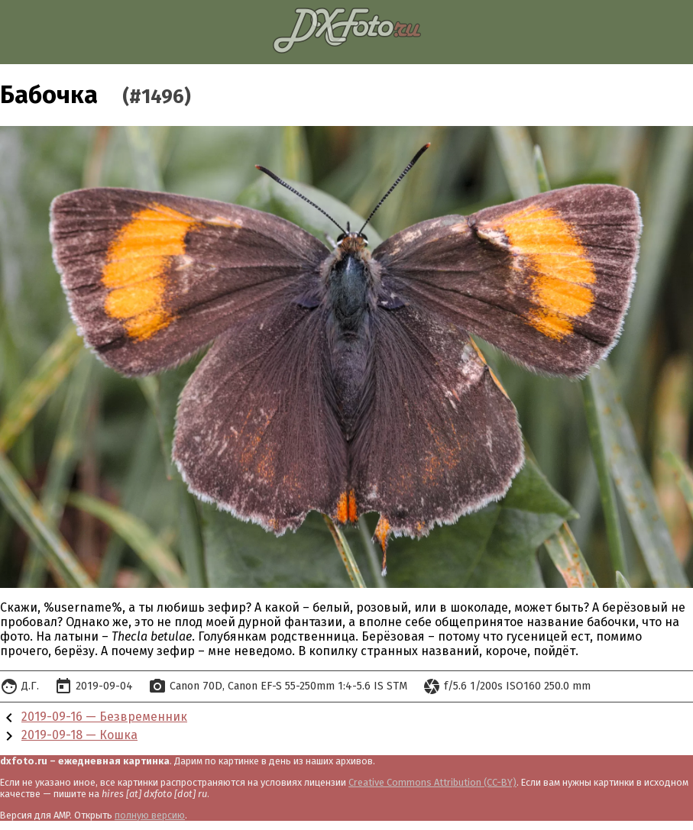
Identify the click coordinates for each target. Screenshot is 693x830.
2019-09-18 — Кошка (79, 735)
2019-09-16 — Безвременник (104, 716)
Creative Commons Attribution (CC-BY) (432, 782)
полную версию (150, 815)
